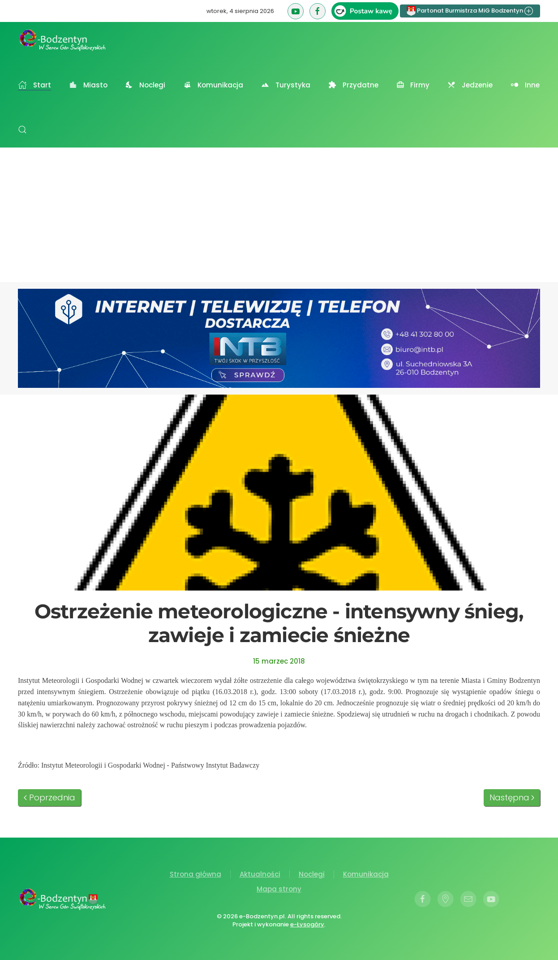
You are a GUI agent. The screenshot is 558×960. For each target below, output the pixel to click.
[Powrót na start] (62, 39)
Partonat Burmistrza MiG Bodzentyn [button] (470, 11)
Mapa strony (279, 890)
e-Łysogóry (306, 924)
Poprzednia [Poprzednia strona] (49, 797)
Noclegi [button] (145, 85)
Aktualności (260, 875)
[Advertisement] (279, 215)
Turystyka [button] (285, 85)
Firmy (413, 85)
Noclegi (312, 875)
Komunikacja (366, 875)
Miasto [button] (88, 85)
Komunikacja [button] (213, 85)
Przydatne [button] (353, 85)
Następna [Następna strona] (512, 797)
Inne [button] (525, 85)
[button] (22, 129)
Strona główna (195, 875)
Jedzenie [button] (470, 85)
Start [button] (34, 85)
